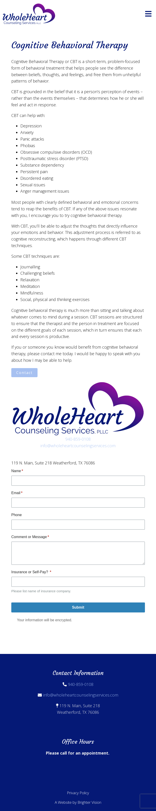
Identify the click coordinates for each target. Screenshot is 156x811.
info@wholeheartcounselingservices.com (78, 445)
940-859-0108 (78, 439)
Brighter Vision (89, 802)
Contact (24, 372)
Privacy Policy (78, 792)
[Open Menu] (148, 14)
